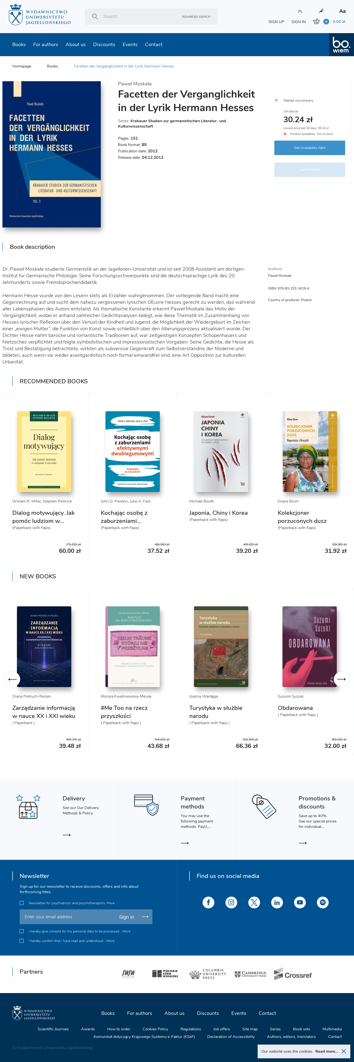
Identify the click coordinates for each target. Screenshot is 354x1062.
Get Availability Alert (309, 148)
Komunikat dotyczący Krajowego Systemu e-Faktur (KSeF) (144, 1036)
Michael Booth (201, 501)
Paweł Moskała (135, 83)
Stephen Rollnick (57, 501)
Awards (88, 1029)
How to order (118, 1029)
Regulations (190, 1029)
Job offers (221, 1029)
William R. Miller (26, 501)
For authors (45, 44)
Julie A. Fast (140, 501)
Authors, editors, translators (291, 1036)
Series (275, 1029)
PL (300, 11)
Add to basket (309, 170)
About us (76, 44)
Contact (153, 44)
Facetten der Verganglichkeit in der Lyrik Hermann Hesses (124, 66)
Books (19, 44)
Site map (250, 1029)
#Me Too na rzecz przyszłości (124, 712)
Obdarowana (295, 708)
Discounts (104, 44)
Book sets (301, 1029)
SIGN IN (299, 22)
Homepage (21, 66)
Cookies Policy (155, 1029)
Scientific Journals (53, 1029)
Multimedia (332, 1029)
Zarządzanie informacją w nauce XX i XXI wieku (43, 712)
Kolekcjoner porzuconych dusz (302, 517)
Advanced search (196, 16)
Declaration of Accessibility (231, 1036)
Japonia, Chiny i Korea (218, 513)
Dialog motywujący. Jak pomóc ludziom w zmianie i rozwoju (43, 521)
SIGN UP (276, 22)
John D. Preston (114, 501)
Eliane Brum (288, 501)
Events (130, 44)
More (111, 903)
